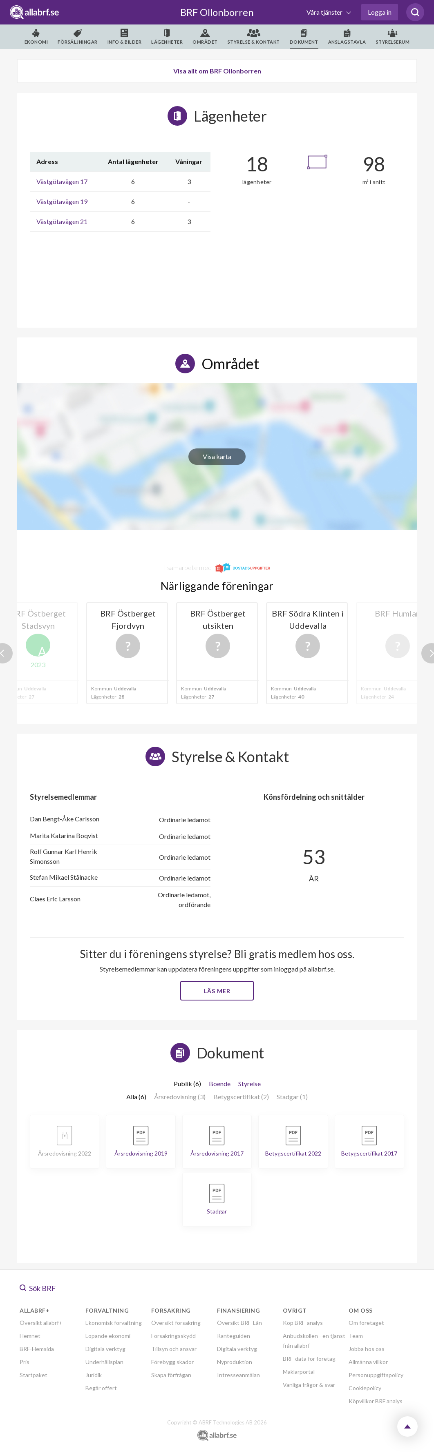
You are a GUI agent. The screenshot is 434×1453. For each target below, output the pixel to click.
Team (356, 1335)
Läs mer (217, 990)
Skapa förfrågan (171, 1374)
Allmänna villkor (368, 1361)
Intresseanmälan (238, 1374)
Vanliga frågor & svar (309, 1384)
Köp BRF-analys (303, 1322)
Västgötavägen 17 (61, 181)
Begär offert (101, 1387)
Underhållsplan (104, 1361)
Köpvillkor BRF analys (376, 1401)
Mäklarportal (299, 1371)
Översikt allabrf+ (41, 1322)
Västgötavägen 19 (61, 201)
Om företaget (366, 1322)
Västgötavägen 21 (61, 221)
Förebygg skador (172, 1361)
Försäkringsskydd (173, 1335)
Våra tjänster (325, 12)
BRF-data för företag (309, 1358)
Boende (219, 1083)
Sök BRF (38, 1288)
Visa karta (217, 456)
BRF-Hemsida (37, 1348)
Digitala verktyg (105, 1348)
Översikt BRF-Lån (239, 1322)
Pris (24, 1361)
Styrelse (249, 1083)
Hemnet (30, 1335)
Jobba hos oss (367, 1348)
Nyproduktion (234, 1361)
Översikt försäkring (176, 1322)
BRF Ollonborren (217, 12)
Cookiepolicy (365, 1387)
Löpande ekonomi (107, 1335)
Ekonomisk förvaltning (113, 1322)
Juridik (93, 1374)
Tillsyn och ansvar (174, 1348)
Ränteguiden (233, 1335)
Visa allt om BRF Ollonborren (217, 71)
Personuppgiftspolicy (376, 1374)
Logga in (379, 12)
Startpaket (33, 1374)
